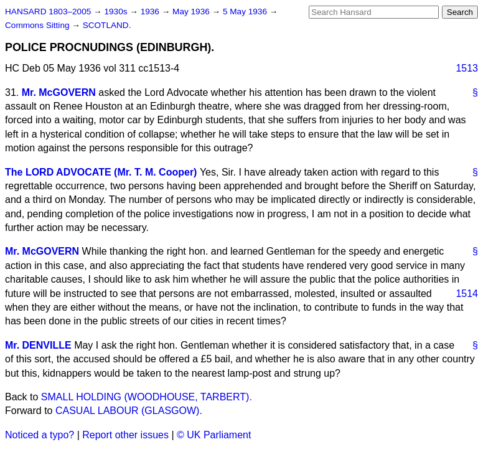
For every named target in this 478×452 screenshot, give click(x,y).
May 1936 (192, 11)
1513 (467, 68)
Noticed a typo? (39, 435)
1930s (116, 11)
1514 (467, 293)
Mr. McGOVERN (59, 92)
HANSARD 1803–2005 (48, 11)
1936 (151, 11)
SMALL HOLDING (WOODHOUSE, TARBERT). (146, 397)
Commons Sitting (38, 25)
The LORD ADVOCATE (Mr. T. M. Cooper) (101, 172)
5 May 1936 (246, 11)
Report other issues (125, 435)
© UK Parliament (214, 435)
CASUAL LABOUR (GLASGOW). (128, 410)
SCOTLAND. (107, 25)
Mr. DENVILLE (38, 345)
